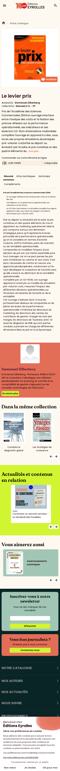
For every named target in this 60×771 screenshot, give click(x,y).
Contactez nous (30, 650)
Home (3, 23)
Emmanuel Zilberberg (27, 102)
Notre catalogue (19, 23)
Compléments (12, 184)
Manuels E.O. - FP (26, 106)
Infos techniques (25, 176)
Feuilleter (49, 79)
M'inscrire (30, 626)
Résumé (8, 176)
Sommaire (44, 176)
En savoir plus (10, 393)
